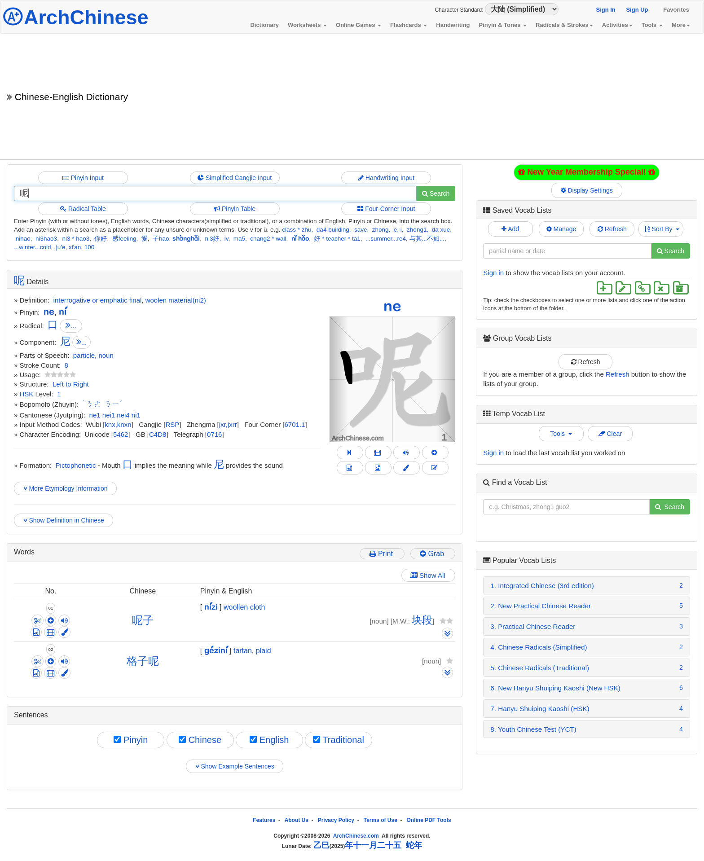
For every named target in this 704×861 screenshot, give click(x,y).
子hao (161, 238)
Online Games (358, 25)
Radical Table (83, 208)
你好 (100, 238)
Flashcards (408, 25)
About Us (296, 820)
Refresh (612, 229)
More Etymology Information (65, 488)
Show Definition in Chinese (63, 520)
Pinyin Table (234, 208)
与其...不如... (427, 238)
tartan (242, 651)
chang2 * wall (268, 238)
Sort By (662, 229)
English (269, 740)
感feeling (124, 238)
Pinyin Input (83, 177)
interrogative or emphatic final (97, 300)
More (681, 25)
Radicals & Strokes (564, 25)
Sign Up (637, 9)
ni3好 (212, 238)
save (360, 229)
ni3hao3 (46, 238)
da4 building (333, 229)
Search (435, 193)
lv (226, 238)
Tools (652, 25)
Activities (617, 25)
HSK (27, 394)
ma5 (239, 238)
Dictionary (264, 25)
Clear (610, 433)
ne (392, 306)
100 (89, 247)
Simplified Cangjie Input (235, 177)
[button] (339, 379)
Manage (561, 229)
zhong (380, 229)
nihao (23, 238)
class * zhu (296, 229)
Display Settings (586, 190)
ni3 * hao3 (75, 238)
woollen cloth (244, 607)
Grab (433, 554)
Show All (428, 575)
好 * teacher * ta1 (337, 238)
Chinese (200, 740)
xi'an (75, 247)
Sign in (493, 273)
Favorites (676, 9)
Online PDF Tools (429, 820)
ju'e (61, 247)
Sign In (605, 9)
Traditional (338, 740)
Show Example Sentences (234, 766)
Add (510, 229)
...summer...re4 (385, 238)
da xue (441, 229)
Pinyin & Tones (503, 25)
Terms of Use (380, 820)
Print (382, 554)
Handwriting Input (386, 177)
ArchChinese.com (356, 836)
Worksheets (307, 25)
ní (62, 311)
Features (264, 820)
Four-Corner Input (386, 208)
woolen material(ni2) (175, 300)
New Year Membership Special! (586, 171)
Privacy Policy (336, 820)
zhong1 (417, 229)
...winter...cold (32, 247)
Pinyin (131, 740)
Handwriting (453, 25)
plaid (263, 651)
